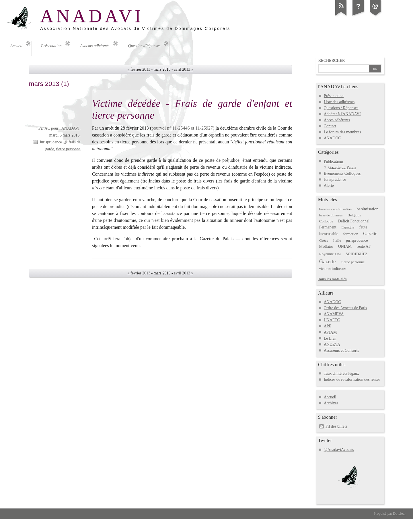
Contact (330, 126)
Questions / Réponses (341, 108)
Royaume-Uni (330, 254)
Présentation (334, 96)
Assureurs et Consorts (341, 350)
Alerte (329, 185)
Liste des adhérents (339, 102)
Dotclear (399, 514)
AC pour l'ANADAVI (61, 128)
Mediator (326, 246)
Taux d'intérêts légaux (341, 373)
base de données (331, 215)
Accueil (330, 397)
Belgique (354, 215)
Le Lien (330, 338)
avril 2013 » (183, 69)
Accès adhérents (337, 120)
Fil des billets (336, 426)
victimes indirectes (332, 269)
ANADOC (332, 138)
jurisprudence (357, 240)
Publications (334, 161)
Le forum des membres (342, 132)
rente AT (364, 246)
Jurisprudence (51, 142)
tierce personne (68, 149)
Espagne (347, 227)
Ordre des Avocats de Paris (345, 308)
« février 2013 (139, 69)
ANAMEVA (334, 314)
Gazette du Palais (342, 167)
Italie (337, 240)
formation (350, 234)
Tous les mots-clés (332, 279)
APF (327, 326)
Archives (331, 403)
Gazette (370, 233)
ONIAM (345, 246)
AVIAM (330, 332)
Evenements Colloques (342, 173)
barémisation (367, 209)
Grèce (323, 240)
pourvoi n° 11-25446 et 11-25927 (182, 128)
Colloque (326, 221)
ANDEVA (332, 344)
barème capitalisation (335, 209)
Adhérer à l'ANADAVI (342, 114)
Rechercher (331, 60)
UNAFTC (332, 320)
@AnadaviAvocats (339, 449)
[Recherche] (344, 69)
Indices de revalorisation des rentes (352, 379)
